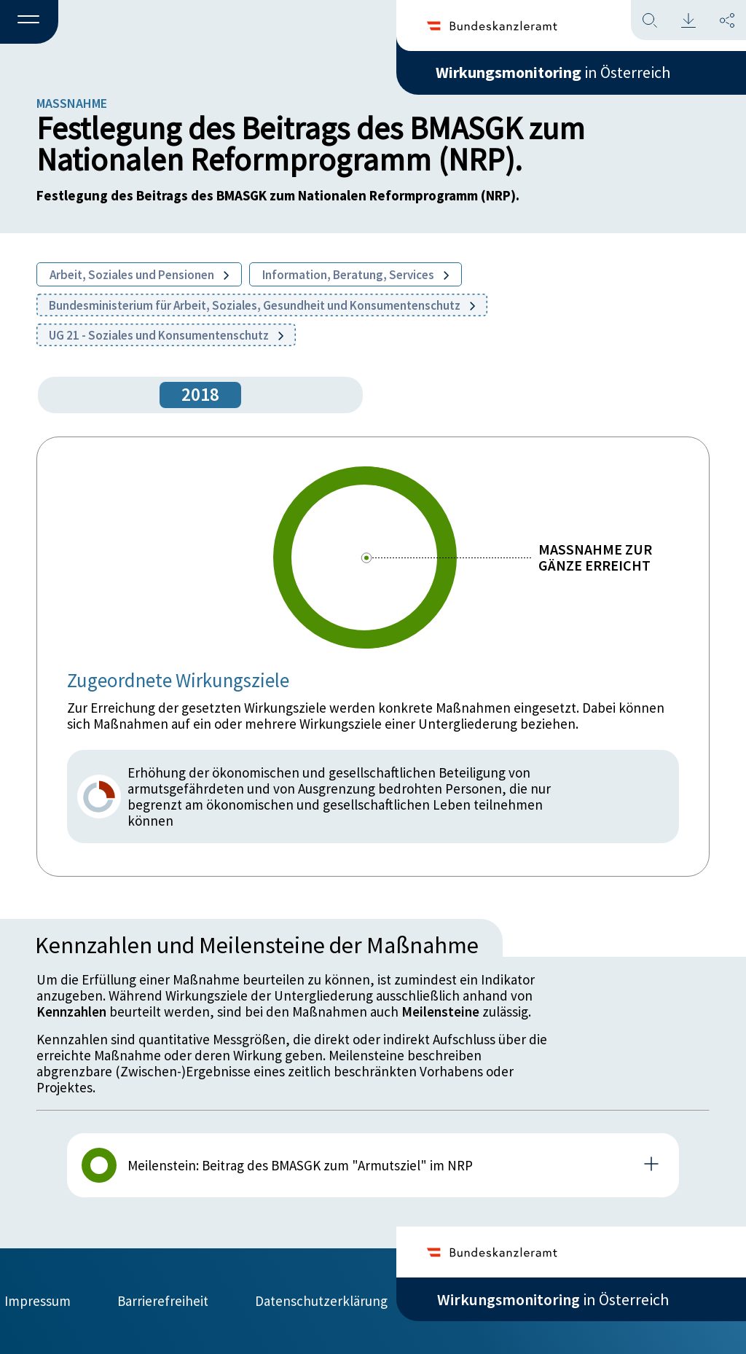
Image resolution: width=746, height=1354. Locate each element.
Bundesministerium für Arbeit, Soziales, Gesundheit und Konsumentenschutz (262, 305)
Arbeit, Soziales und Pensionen (139, 275)
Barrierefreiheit (162, 1301)
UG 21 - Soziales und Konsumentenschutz (166, 335)
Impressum (37, 1301)
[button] (29, 22)
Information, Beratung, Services (355, 275)
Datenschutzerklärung (321, 1301)
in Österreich (553, 72)
